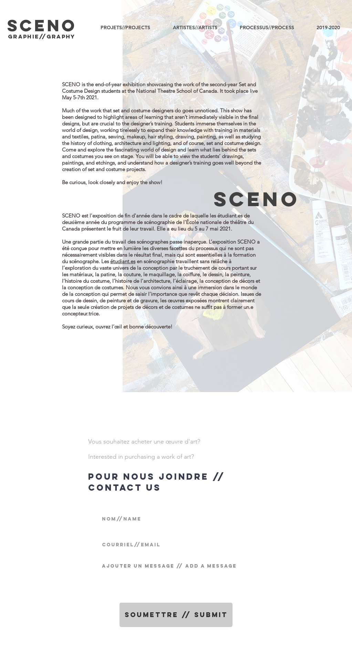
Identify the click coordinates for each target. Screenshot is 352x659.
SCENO (42, 25)
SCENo (257, 199)
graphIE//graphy (41, 36)
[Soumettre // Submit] (176, 615)
